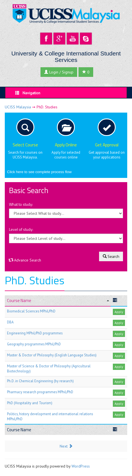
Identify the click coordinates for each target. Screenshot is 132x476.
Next (66, 446)
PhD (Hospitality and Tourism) (29, 403)
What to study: (21, 204)
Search (111, 256)
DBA (10, 322)
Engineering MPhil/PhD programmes (34, 333)
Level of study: (21, 229)
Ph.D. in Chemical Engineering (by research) (40, 381)
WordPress (80, 466)
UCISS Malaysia (18, 106)
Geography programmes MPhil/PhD (34, 344)
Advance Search (25, 260)
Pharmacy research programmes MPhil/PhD (40, 392)
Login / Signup (58, 72)
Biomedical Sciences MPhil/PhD (31, 311)
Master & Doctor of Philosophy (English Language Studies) (52, 355)
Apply (119, 312)
